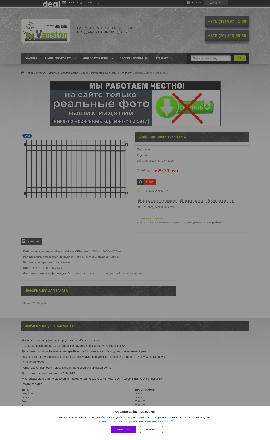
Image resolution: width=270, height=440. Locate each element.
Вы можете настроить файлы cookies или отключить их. (134, 421)
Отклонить (151, 429)
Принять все (123, 429)
